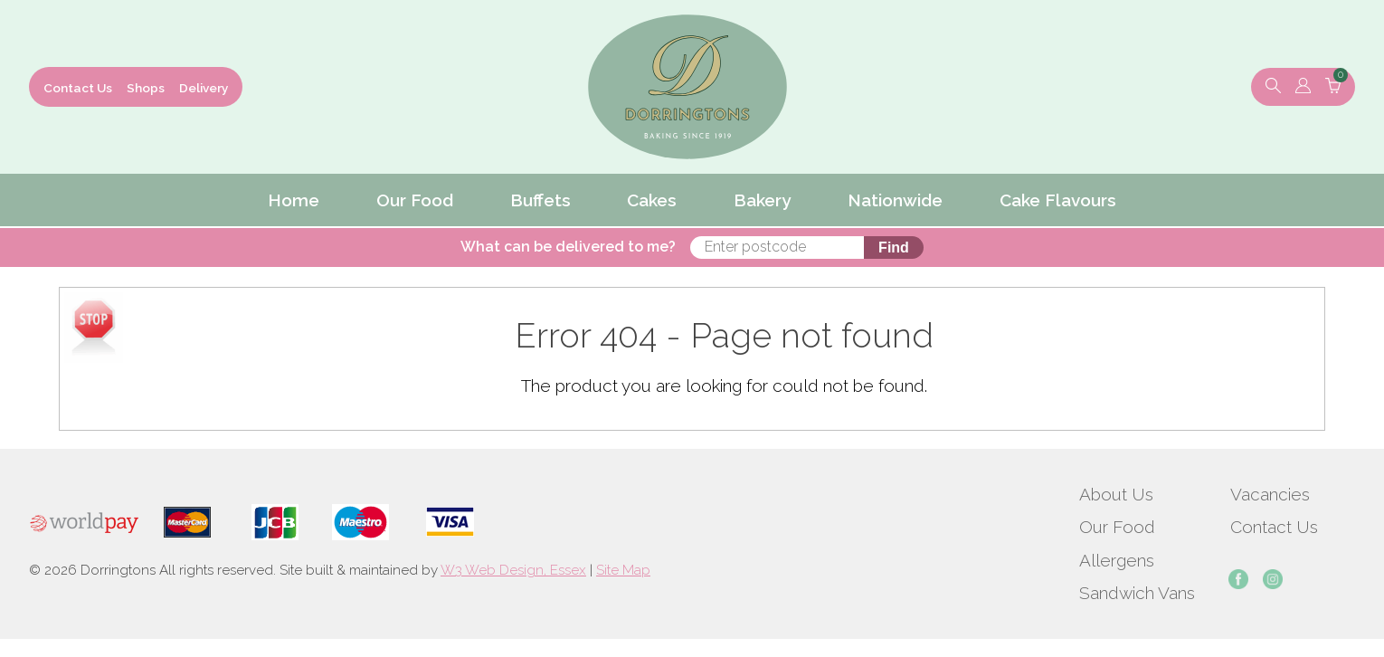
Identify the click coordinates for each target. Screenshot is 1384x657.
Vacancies (1270, 494)
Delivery (203, 88)
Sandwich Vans (1137, 593)
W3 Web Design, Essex (513, 570)
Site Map (623, 570)
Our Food (1117, 527)
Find (893, 247)
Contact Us (77, 88)
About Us (1116, 494)
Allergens (1116, 560)
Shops (146, 88)
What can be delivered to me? (568, 246)
